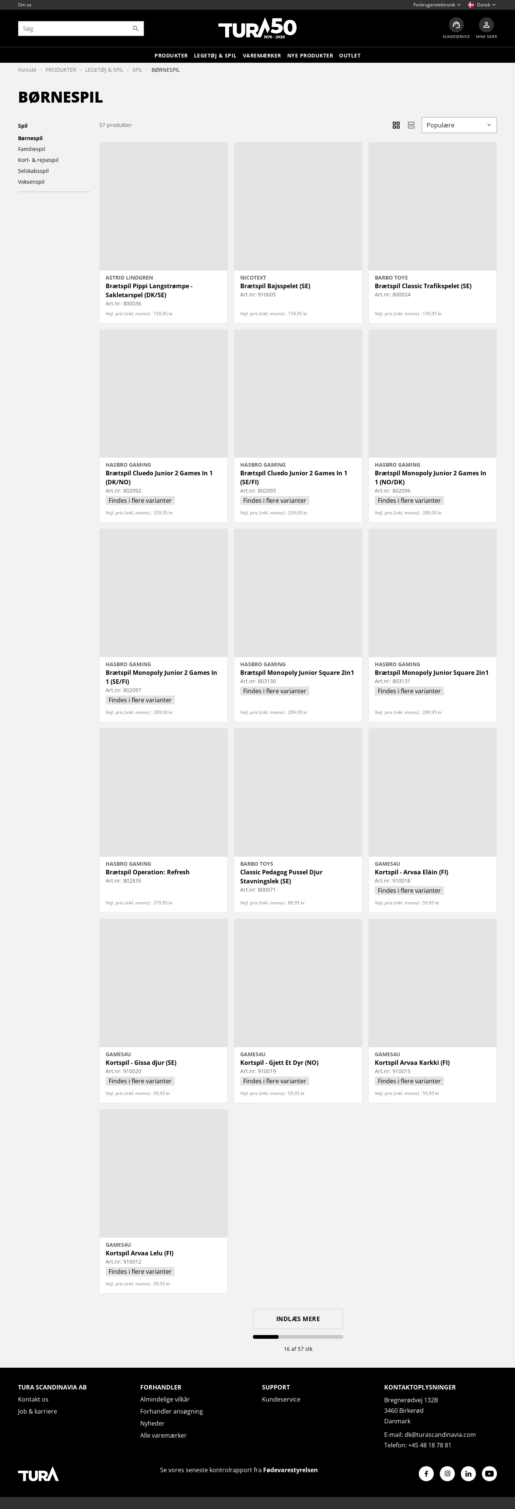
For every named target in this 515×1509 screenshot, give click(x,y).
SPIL (137, 69)
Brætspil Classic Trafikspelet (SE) (423, 286)
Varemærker (262, 55)
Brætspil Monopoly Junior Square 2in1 (297, 672)
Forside (27, 69)
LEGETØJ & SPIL (215, 55)
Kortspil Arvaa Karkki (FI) (412, 1062)
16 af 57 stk (298, 1348)
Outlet (349, 55)
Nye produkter (310, 55)
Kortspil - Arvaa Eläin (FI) (411, 872)
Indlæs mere (298, 1319)
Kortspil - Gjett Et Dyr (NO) (279, 1062)
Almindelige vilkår (165, 1399)
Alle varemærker (163, 1435)
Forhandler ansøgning (171, 1411)
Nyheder (152, 1423)
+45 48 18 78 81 (429, 1445)
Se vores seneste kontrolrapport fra (239, 1470)
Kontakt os (33, 1399)
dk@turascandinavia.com (440, 1434)
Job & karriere (37, 1411)
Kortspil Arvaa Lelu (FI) (139, 1253)
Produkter (171, 55)
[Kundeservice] (456, 28)
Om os (25, 5)
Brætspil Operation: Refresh (148, 872)
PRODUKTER (60, 69)
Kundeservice (281, 1399)
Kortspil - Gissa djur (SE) (141, 1062)
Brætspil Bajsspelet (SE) (275, 286)
